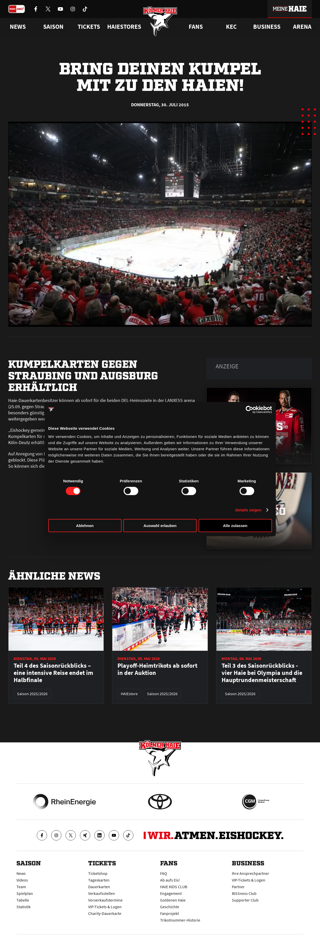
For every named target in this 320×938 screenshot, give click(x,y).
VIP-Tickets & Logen (105, 906)
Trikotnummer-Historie (180, 920)
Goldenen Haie (173, 900)
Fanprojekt (169, 913)
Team (21, 886)
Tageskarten (98, 880)
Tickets (89, 27)
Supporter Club (245, 900)
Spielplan (24, 893)
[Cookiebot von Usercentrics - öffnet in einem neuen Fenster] (249, 410)
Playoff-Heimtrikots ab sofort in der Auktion (157, 669)
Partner (238, 886)
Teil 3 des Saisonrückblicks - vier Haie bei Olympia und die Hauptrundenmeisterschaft (262, 673)
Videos (22, 880)
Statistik (23, 906)
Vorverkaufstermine (105, 900)
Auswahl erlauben (159, 525)
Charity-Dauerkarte (104, 913)
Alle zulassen (235, 525)
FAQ (163, 873)
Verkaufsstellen (101, 893)
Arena (302, 27)
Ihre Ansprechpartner (250, 873)
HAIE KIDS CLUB (173, 886)
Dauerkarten (99, 886)
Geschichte (169, 906)
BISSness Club (244, 893)
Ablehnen (85, 525)
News (21, 873)
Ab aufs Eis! (170, 880)
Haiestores (124, 27)
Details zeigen (248, 510)
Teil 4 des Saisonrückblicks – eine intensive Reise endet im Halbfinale (53, 673)
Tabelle (22, 900)
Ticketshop (97, 873)
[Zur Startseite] (160, 21)
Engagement (171, 893)
